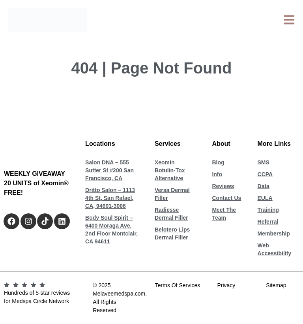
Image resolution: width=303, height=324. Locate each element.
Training (268, 210)
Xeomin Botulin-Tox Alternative (170, 170)
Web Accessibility (275, 249)
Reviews (223, 186)
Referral (268, 222)
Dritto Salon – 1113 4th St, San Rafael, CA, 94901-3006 (110, 198)
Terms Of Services (177, 285)
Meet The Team (224, 214)
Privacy (226, 285)
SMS (263, 162)
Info (217, 174)
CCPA (265, 174)
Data (263, 186)
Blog (218, 162)
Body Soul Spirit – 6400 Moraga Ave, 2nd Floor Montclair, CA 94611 (111, 230)
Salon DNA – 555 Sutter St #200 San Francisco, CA (109, 170)
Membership (274, 233)
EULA (265, 198)
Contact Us (226, 198)
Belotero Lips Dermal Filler (172, 233)
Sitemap (276, 285)
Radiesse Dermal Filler (171, 214)
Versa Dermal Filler (172, 194)
